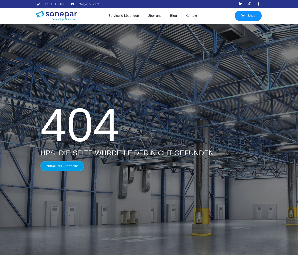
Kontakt (191, 16)
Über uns (155, 16)
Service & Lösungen (123, 16)
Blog (173, 16)
